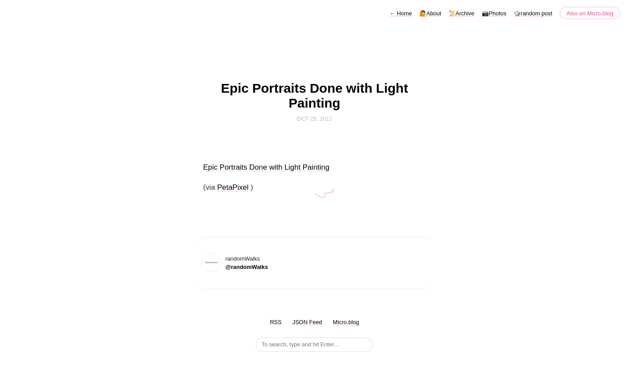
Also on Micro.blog (590, 13)
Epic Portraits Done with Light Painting (266, 167)
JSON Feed (307, 322)
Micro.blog (346, 322)
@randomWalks (246, 267)
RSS (276, 322)
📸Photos (494, 13)
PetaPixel (233, 187)
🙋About (430, 13)
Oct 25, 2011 (314, 118)
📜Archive (461, 13)
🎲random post (533, 13)
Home (401, 13)
